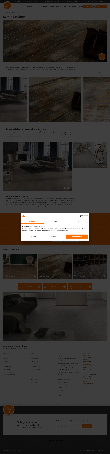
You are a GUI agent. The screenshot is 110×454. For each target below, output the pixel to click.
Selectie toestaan (77, 236)
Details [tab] (55, 221)
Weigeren (33, 236)
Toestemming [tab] (32, 221)
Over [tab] (78, 221)
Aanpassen (55, 236)
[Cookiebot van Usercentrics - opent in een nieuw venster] (81, 216)
